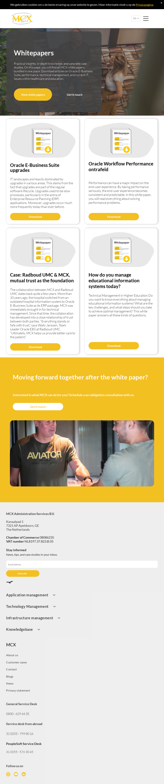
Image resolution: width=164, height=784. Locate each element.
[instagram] (8, 774)
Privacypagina (144, 4)
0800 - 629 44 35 (17, 714)
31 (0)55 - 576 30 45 (19, 752)
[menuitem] (82, 594)
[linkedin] (24, 774)
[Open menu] (146, 18)
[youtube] (16, 774)
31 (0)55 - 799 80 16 (19, 734)
